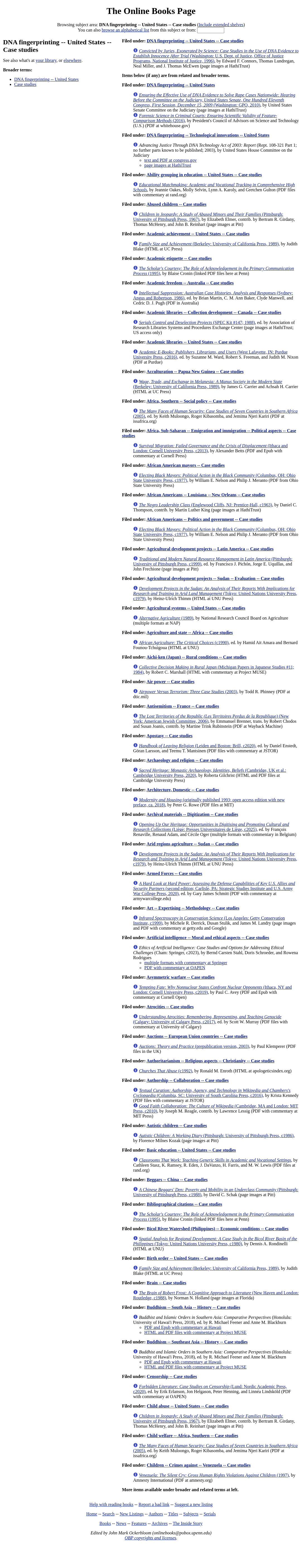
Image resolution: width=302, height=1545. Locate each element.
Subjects (190, 1514)
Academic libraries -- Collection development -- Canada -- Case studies (213, 312)
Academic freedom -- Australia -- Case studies (190, 283)
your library (46, 60)
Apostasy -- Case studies (169, 735)
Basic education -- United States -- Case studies (191, 1150)
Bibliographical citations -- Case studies (184, 1204)
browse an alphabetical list (125, 30)
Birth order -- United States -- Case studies (187, 1258)
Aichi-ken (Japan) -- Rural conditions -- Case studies (196, 657)
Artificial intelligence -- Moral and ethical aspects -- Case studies (207, 937)
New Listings (132, 1514)
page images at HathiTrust (167, 165)
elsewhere (72, 60)
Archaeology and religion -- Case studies (184, 760)
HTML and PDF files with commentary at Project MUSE (195, 1332)
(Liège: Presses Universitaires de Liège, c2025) (211, 827)
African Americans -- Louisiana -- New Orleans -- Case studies (205, 494)
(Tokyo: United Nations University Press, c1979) (215, 593)
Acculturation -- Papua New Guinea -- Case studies (194, 371)
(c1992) (165, 1070)
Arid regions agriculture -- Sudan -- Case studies (192, 844)
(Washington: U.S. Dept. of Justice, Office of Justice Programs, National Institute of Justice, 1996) (215, 56)
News (121, 1523)
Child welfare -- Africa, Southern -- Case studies (192, 1435)
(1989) (166, 618)
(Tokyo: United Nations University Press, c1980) (215, 1241)
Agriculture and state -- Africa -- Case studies (189, 632)
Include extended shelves (221, 24)
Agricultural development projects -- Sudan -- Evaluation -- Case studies (215, 578)
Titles (173, 1514)
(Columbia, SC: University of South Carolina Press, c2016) (211, 1093)
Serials (210, 1514)
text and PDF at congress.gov (170, 160)
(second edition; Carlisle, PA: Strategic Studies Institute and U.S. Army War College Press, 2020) (214, 888)
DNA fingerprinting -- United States (46, 79)
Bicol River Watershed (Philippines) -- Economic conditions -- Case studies (217, 1228)
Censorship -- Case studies (172, 1376)
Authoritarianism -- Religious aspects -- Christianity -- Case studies (210, 1060)
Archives (159, 1523)
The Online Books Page (151, 11)
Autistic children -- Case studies (176, 1125)
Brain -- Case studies (166, 1282)
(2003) (188, 691)
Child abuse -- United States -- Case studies (188, 1406)
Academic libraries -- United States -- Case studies (194, 342)
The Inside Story (188, 1523)
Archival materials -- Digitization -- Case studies (192, 814)
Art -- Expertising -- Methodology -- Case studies (192, 908)
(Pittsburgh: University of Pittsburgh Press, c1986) (216, 1135)
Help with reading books (111, 1504)
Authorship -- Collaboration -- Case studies (187, 1080)
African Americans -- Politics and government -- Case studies (204, 519)
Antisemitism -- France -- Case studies (182, 706)
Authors (156, 1514)
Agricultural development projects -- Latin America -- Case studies (210, 549)
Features (138, 1523)
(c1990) (183, 642)
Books (105, 1523)
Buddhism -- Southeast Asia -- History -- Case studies (197, 1342)
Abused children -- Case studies (176, 204)
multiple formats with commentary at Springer (185, 962)
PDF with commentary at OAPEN (174, 967)
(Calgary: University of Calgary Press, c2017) (207, 1019)
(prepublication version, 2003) (194, 1046)
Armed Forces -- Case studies (174, 873)
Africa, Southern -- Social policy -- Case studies (191, 401)
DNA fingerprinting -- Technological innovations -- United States (208, 135)
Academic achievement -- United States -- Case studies (197, 233)
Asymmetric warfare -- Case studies (180, 977)
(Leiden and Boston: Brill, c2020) (197, 745)
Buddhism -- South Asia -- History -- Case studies (193, 1307)
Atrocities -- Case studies (170, 1006)
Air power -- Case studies (170, 681)
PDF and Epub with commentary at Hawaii (182, 1327)
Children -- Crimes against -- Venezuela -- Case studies (198, 1465)
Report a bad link (154, 1504)
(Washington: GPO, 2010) (214, 100)
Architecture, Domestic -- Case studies (182, 789)
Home (91, 1514)
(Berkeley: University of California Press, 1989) (209, 243)
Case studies (25, 84)
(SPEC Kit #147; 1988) (197, 322)
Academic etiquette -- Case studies (179, 258)
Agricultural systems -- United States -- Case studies (195, 608)
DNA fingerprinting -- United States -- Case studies (195, 40)
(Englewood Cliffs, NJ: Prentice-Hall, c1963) (205, 504)
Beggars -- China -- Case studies (177, 1179)
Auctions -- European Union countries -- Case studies (196, 1036)
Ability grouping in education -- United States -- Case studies (204, 174)
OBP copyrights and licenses (150, 1538)
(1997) (214, 1475)
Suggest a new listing (193, 1504)
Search (108, 1514)
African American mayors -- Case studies (185, 465)
